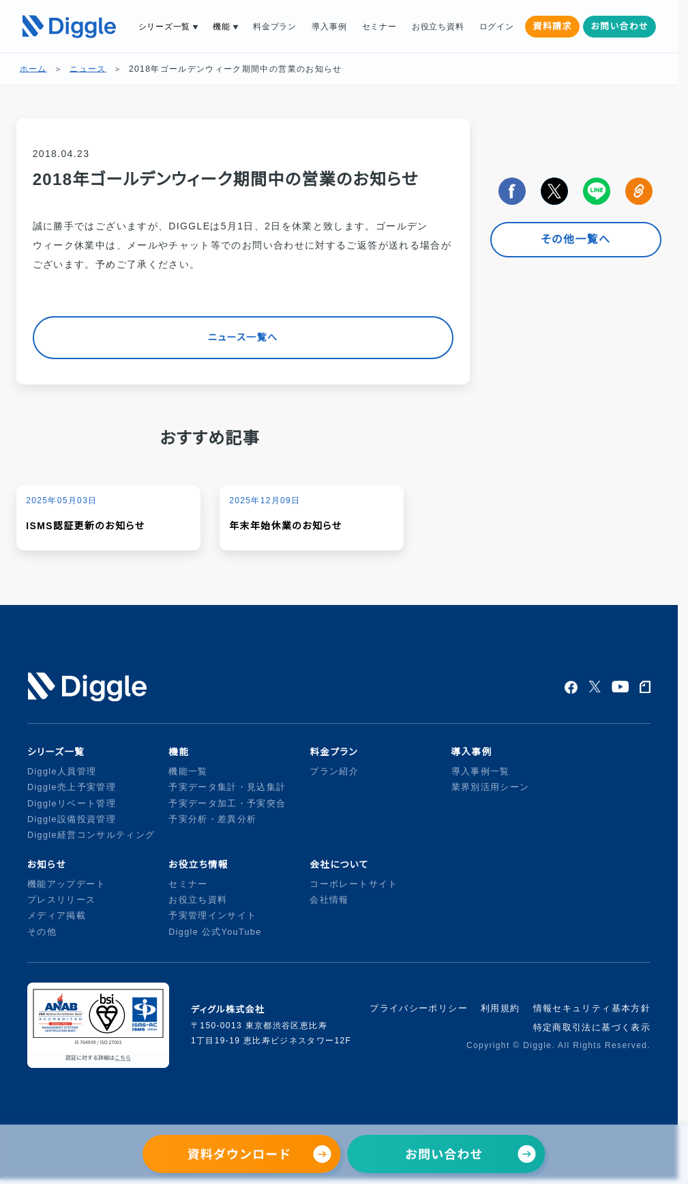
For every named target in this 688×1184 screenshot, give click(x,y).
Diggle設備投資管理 (71, 819)
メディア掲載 (56, 915)
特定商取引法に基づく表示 (591, 1027)
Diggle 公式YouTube (216, 932)
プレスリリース (61, 900)
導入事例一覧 (480, 771)
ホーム (33, 69)
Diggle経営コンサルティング (91, 835)
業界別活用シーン (490, 787)
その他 (42, 932)
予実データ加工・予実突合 (227, 803)
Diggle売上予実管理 (71, 787)
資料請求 (552, 26)
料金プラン (275, 26)
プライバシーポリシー (419, 1008)
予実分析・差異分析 (212, 819)
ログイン (496, 26)
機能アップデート (66, 884)
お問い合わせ (619, 26)
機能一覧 (187, 771)
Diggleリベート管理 (71, 803)
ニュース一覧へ (243, 337)
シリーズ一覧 (164, 26)
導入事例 (329, 26)
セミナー (379, 26)
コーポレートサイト (354, 884)
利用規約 (500, 1008)
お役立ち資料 (438, 26)
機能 (221, 26)
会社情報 (329, 900)
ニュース (88, 69)
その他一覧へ (575, 239)
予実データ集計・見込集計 (227, 787)
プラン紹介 (334, 771)
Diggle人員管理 (61, 771)
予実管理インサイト (212, 915)
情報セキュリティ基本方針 (591, 1008)
